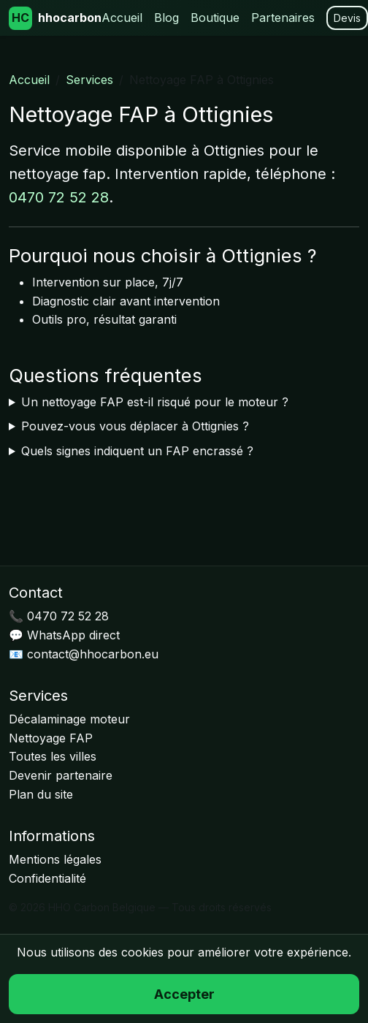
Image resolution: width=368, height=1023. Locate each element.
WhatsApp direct (73, 635)
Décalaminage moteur (69, 719)
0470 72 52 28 (59, 197)
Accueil (121, 17)
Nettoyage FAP (51, 738)
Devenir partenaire (60, 775)
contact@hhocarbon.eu (92, 654)
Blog (166, 17)
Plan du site (41, 794)
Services (89, 79)
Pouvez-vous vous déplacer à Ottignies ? (135, 426)
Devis (347, 18)
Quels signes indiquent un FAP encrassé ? (137, 451)
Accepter (184, 994)
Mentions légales (55, 859)
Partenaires (283, 17)
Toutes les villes (52, 756)
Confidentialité (47, 878)
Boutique (215, 17)
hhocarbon (55, 18)
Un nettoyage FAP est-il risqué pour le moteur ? (154, 402)
